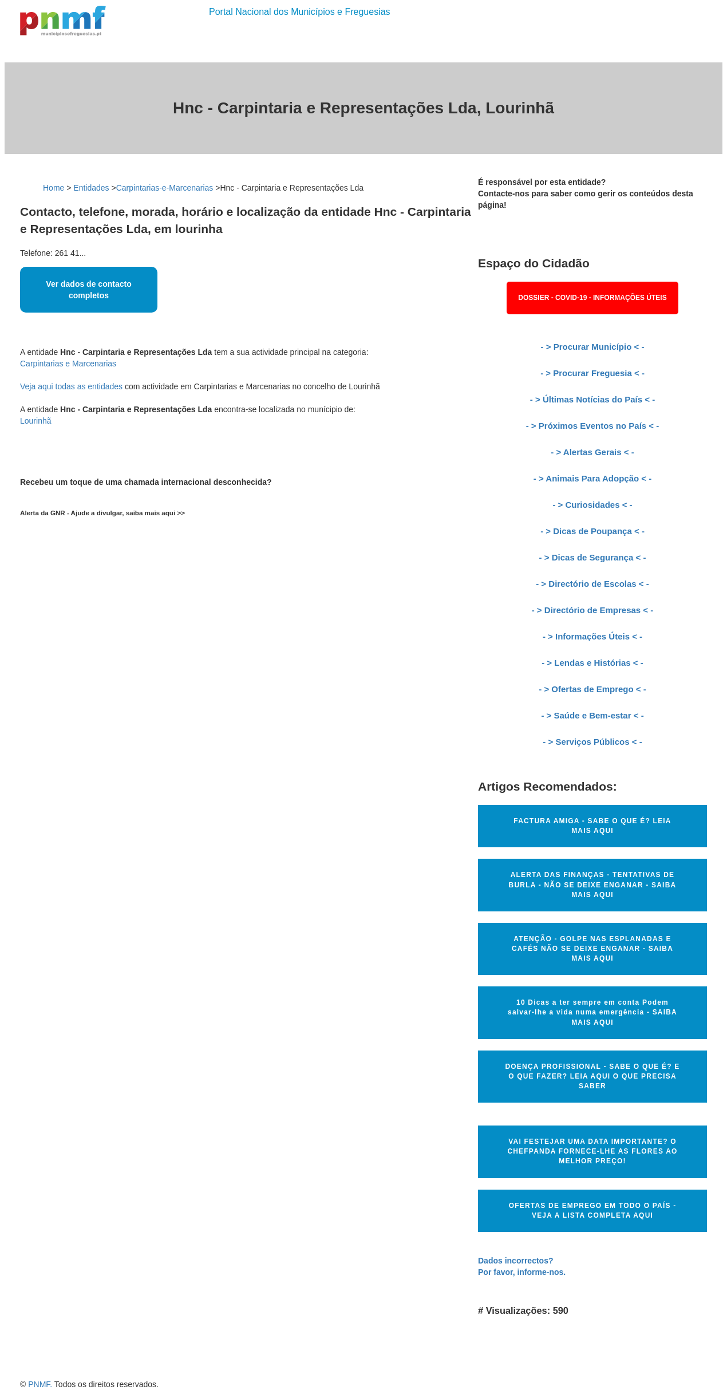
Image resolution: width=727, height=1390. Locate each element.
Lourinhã (36, 420)
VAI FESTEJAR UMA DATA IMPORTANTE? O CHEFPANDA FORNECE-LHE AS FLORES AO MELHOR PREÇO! (592, 1151)
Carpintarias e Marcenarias (68, 363)
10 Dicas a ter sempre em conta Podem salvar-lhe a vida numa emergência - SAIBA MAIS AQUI (592, 1012)
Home (53, 187)
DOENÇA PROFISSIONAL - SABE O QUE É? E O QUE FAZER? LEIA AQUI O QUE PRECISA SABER (592, 1076)
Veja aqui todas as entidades (71, 386)
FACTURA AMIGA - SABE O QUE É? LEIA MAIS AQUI (592, 826)
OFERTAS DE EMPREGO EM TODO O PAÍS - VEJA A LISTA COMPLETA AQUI (593, 1210)
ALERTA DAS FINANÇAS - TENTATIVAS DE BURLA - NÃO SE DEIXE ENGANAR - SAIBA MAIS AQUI (593, 884)
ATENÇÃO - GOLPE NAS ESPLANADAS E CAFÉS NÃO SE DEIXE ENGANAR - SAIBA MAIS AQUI (592, 948)
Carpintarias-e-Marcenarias (165, 187)
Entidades (91, 187)
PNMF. (40, 1384)
